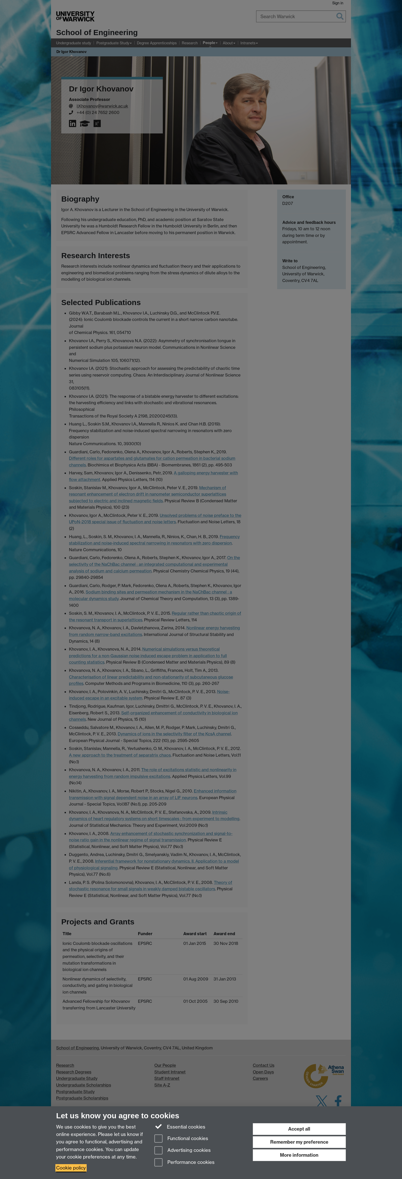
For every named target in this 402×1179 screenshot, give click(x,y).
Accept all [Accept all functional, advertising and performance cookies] (299, 1129)
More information (299, 1155)
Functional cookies (181, 1139)
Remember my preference (299, 1142)
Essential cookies (179, 1126)
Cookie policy (71, 1168)
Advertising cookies (182, 1150)
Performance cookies (184, 1162)
